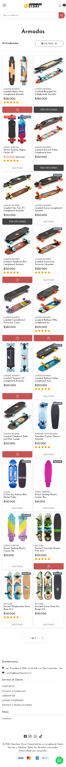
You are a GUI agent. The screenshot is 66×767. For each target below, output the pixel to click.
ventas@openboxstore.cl (18, 673)
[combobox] (33, 15)
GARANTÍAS (8, 696)
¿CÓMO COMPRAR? (13, 700)
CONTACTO (8, 686)
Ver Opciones (48, 110)
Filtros (49, 43)
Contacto (7, 719)
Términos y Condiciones (14, 691)
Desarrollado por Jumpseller (33, 751)
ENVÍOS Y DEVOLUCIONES (17, 705)
